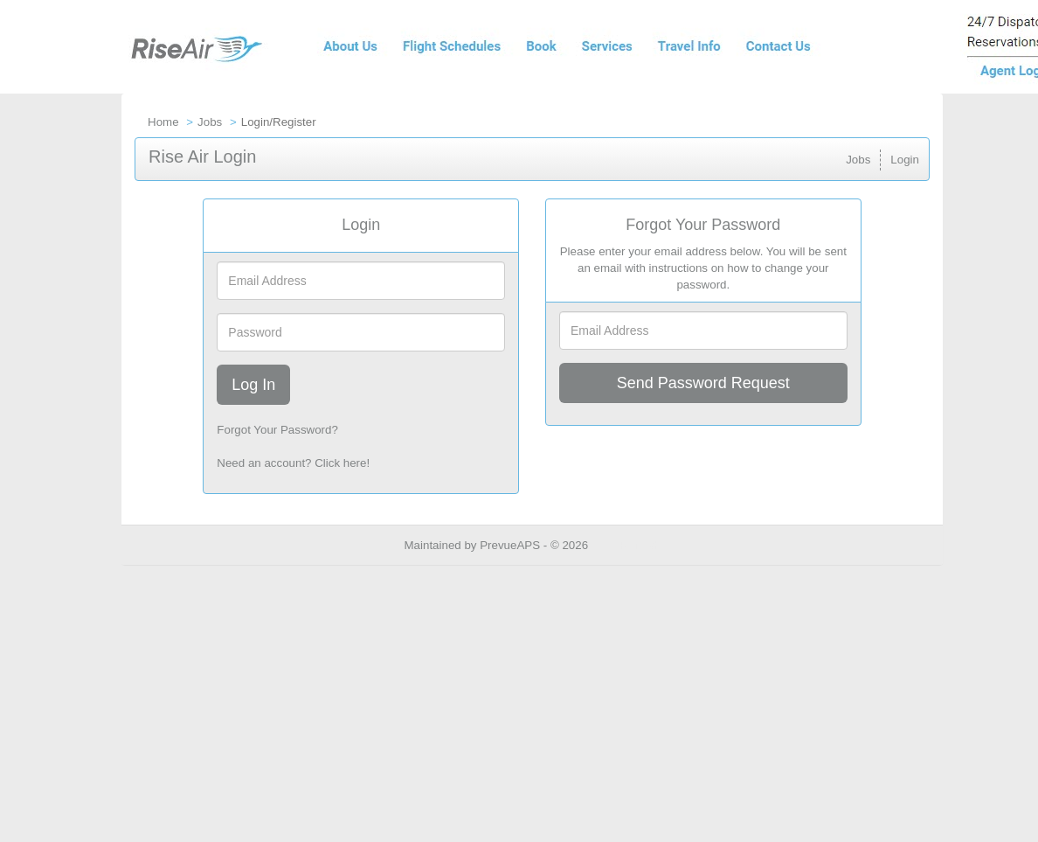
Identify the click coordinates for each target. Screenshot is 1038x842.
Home (163, 122)
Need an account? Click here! (293, 463)
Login (904, 159)
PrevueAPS (510, 545)
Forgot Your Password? (277, 429)
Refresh (640, 545)
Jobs (209, 122)
